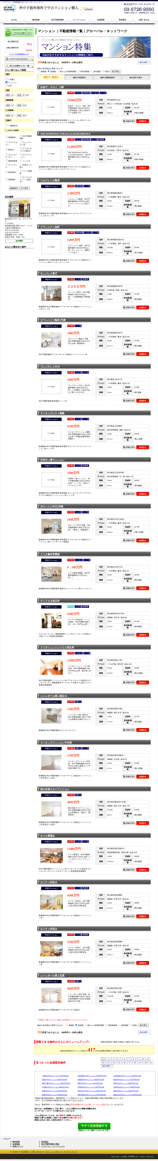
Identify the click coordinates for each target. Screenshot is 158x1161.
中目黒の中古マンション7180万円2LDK (91, 1087)
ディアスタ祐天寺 (50, 600)
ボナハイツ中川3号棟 (51, 506)
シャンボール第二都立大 (54, 696)
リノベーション (79, 20)
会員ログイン (17, 1146)
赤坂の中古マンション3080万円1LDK (125, 1091)
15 (119, 1062)
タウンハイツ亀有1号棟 (53, 320)
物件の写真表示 (79, 78)
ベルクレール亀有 (50, 180)
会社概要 (19, 241)
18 (135, 1062)
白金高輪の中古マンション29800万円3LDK (92, 1076)
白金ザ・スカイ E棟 (52, 87)
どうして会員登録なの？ (19, 54)
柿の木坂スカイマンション (54, 789)
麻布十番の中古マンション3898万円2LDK (56, 1083)
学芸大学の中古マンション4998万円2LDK (92, 1091)
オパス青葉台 (47, 835)
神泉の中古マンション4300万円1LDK (54, 1094)
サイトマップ (71, 1152)
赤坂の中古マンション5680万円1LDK (54, 1079)
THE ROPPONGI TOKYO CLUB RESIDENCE (65, 133)
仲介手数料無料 (57, 20)
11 (148, 1059)
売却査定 (122, 20)
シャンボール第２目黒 (52, 975)
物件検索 (36, 20)
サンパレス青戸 (48, 273)
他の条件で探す (136, 78)
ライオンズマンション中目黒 (56, 742)
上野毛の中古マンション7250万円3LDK (55, 1076)
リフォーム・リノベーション (53, 1146)
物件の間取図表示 (107, 78)
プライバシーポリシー (54, 1152)
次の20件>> (144, 62)
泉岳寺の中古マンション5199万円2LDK (126, 1079)
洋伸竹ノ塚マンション (52, 460)
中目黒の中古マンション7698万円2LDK (126, 1087)
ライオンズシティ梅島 (52, 413)
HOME (14, 20)
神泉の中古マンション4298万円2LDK (54, 1091)
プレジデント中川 (50, 366)
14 (114, 1062)
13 (108, 1062)
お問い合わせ (143, 20)
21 (151, 1062)
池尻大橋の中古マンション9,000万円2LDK (92, 1094)
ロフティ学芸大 (48, 882)
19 (140, 1062)
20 (145, 1062)
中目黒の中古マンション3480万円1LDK (55, 1087)
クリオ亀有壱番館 (50, 554)
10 (143, 1059)
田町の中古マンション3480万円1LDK (90, 1083)
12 (103, 1062)
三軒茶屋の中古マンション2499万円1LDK (127, 1076)
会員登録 (100, 20)
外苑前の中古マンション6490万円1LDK (91, 1079)
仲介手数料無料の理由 (50, 1144)
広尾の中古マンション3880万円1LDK (125, 1083)
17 (130, 1062)
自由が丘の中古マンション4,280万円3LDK (127, 1094)
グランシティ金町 (50, 227)
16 (124, 1062)
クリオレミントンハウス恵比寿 (57, 647)
